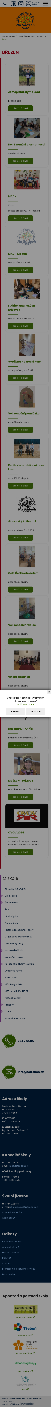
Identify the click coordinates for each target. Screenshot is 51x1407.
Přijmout (15, 711)
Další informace (25, 704)
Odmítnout (35, 711)
